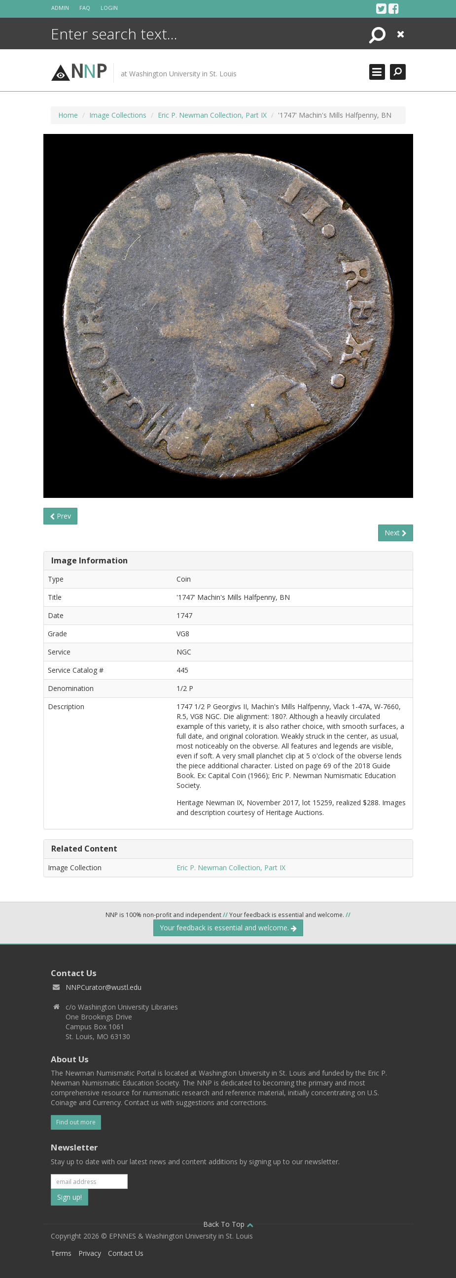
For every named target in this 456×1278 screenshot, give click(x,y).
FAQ (84, 7)
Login (109, 7)
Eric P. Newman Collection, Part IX (212, 115)
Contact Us (125, 1253)
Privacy (89, 1253)
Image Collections (117, 115)
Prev (60, 516)
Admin (60, 7)
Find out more (76, 1122)
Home (68, 115)
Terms (61, 1253)
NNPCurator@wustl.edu (103, 987)
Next (396, 532)
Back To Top (228, 1224)
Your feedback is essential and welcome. (228, 927)
